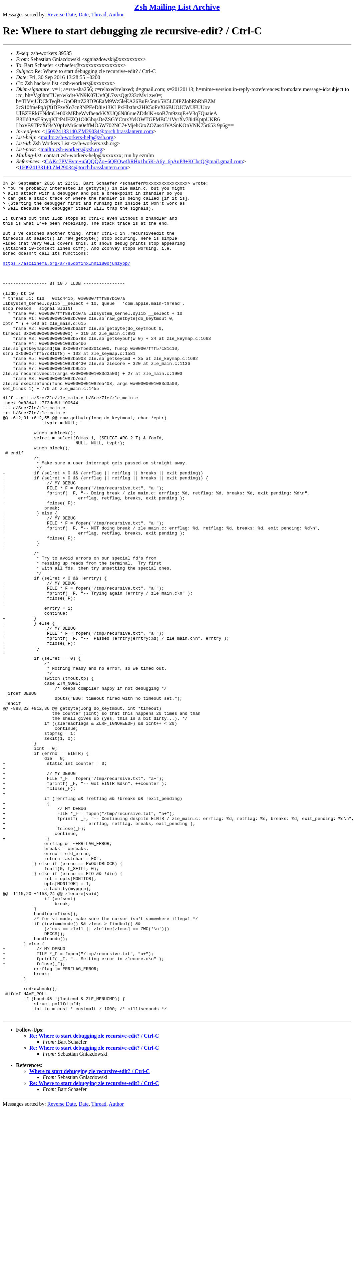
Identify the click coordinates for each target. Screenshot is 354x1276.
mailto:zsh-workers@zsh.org (71, 149)
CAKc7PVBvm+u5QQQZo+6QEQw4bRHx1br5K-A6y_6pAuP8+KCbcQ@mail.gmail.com (144, 161)
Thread (98, 14)
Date (84, 14)
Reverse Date (61, 14)
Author (116, 14)
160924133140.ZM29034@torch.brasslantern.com (99, 131)
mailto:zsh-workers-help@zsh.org (77, 137)
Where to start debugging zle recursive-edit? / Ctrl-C (89, 1237)
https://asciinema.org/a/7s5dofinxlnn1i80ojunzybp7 (66, 280)
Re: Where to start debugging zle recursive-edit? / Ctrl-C (94, 1202)
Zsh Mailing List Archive (177, 7)
